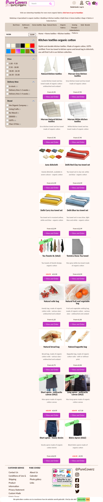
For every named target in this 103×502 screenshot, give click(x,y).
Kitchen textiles (64, 33)
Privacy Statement (16, 490)
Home (40, 33)
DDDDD (13, 116)
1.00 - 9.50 (13, 63)
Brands (87, 25)
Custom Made (15, 493)
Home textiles (37, 25)
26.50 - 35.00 (14, 75)
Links (32, 483)
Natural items (52, 25)
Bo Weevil (14, 113)
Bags (44, 25)
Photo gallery (35, 479)
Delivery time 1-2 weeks (19, 90)
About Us (34, 472)
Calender (34, 476)
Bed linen (16, 25)
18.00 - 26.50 (14, 71)
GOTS (12, 120)
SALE (82, 25)
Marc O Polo (15, 124)
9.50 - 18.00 (14, 67)
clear (32, 34)
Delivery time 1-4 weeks (19, 94)
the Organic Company (18, 105)
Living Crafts (15, 109)
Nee (87, 499)
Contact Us (13, 472)
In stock (13, 86)
